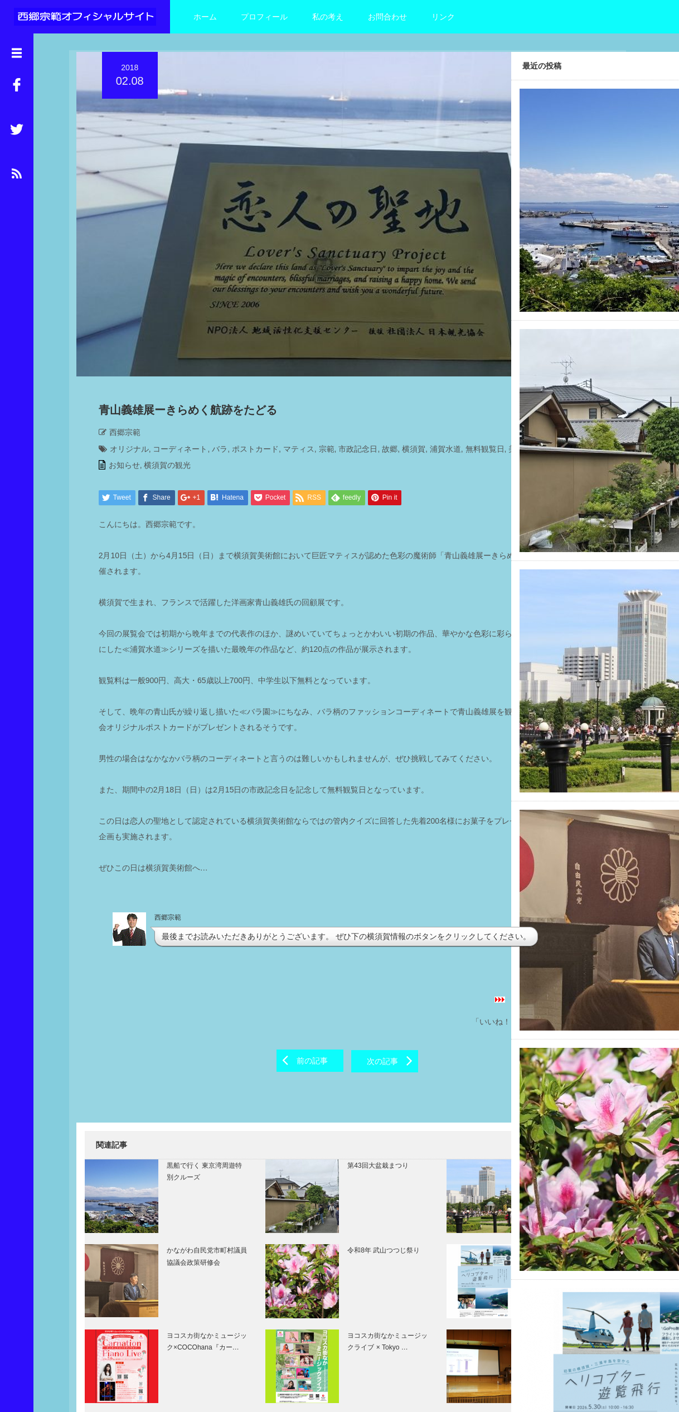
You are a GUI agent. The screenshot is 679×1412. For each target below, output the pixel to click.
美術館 (131, 396)
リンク (443, 16)
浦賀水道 (438, 379)
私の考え (327, 16)
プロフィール (264, 16)
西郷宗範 (117, 363)
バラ (213, 379)
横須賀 (406, 379)
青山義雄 (182, 396)
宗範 (319, 379)
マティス (291, 379)
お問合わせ (387, 16)
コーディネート (173, 379)
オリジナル (122, 379)
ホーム (205, 16)
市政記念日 (351, 379)
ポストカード (248, 379)
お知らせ (117, 412)
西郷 (155, 396)
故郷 (382, 379)
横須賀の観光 (160, 412)
